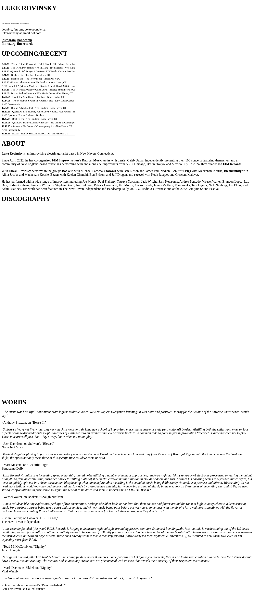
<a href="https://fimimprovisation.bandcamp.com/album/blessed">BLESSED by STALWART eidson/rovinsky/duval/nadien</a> (127, 267)
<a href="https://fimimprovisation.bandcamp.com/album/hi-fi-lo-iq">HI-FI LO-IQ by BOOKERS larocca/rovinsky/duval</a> (127, 276)
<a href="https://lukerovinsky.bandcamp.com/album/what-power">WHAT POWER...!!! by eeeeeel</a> (127, 379)
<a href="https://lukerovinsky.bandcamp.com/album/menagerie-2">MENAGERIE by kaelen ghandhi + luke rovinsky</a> (127, 305)
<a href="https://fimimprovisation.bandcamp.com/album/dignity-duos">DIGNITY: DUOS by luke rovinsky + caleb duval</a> (127, 258)
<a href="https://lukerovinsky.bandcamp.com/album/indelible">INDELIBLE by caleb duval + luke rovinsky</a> (127, 370)
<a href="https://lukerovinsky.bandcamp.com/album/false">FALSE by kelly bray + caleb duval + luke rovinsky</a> (127, 361)
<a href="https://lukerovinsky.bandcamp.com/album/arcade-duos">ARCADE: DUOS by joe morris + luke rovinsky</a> (127, 314)
